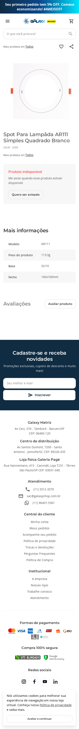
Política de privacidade (56, 705)
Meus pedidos (39, 528)
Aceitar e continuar (39, 718)
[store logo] (39, 21)
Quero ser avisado (26, 194)
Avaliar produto (60, 304)
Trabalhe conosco (39, 591)
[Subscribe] (39, 395)
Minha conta (39, 522)
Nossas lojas (39, 585)
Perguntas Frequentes (39, 554)
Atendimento (39, 598)
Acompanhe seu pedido (39, 535)
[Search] (71, 34)
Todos (29, 46)
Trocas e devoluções (39, 547)
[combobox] (39, 34)
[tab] (39, 231)
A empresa (39, 579)
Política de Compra (39, 560)
